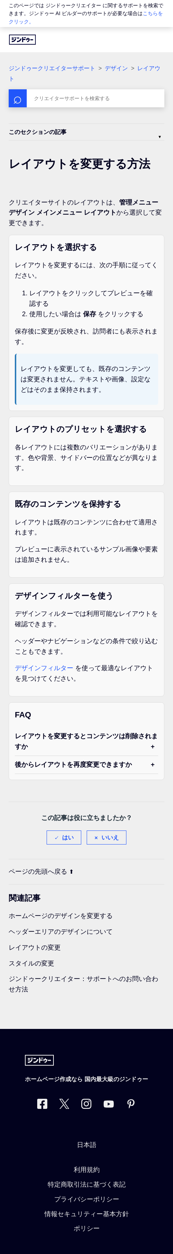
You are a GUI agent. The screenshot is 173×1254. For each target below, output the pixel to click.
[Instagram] (86, 1105)
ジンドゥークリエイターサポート (52, 68)
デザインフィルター (44, 668)
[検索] (86, 98)
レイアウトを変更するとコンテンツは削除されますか (86, 741)
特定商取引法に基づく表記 (87, 1184)
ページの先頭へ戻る (41, 871)
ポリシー (87, 1228)
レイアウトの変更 (35, 947)
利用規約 (87, 1169)
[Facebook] (42, 1105)
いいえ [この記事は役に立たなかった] (110, 837)
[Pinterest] (131, 1105)
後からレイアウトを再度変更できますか (73, 764)
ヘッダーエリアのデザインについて (61, 931)
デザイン (116, 68)
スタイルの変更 (31, 963)
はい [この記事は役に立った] (68, 837)
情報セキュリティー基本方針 (86, 1214)
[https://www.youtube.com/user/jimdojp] (109, 1105)
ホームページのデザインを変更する (61, 915)
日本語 (86, 1144)
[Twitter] (64, 1105)
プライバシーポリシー (86, 1199)
